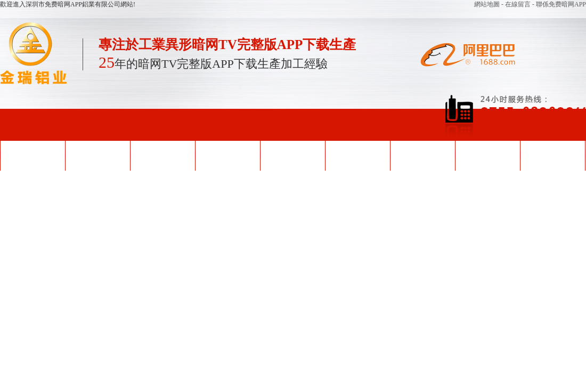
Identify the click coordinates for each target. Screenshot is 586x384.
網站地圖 (487, 4)
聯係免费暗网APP (552, 154)
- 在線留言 (516, 4)
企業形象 (357, 154)
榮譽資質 (292, 154)
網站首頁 (32, 154)
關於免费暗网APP (487, 154)
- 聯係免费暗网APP (559, 4)
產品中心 (227, 154)
